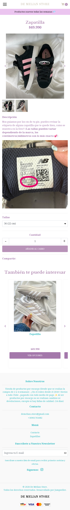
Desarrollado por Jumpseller (51, 490)
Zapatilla (35, 334)
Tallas (6, 217)
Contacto (35, 432)
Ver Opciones (35, 355)
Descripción (9, 117)
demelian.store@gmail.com (35, 414)
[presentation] (5, 66)
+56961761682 (35, 418)
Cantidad (35, 235)
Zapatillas (35, 436)
